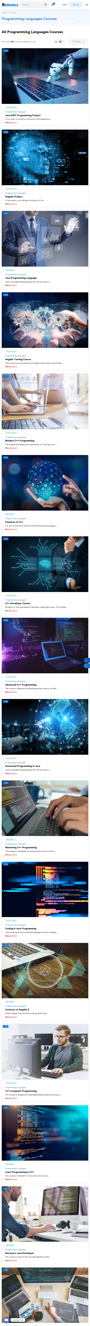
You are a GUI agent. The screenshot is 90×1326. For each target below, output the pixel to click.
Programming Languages (15, 112)
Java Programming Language (21, 277)
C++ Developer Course (17, 603)
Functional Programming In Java (22, 766)
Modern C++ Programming (19, 440)
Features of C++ (14, 522)
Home (4, 13)
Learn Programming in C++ (19, 1172)
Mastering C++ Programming (21, 847)
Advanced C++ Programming (20, 684)
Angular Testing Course (18, 359)
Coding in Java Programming (20, 928)
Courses (12, 13)
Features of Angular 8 (17, 1009)
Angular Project (13, 196)
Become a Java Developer (19, 1253)
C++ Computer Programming (21, 1091)
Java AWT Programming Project (22, 115)
